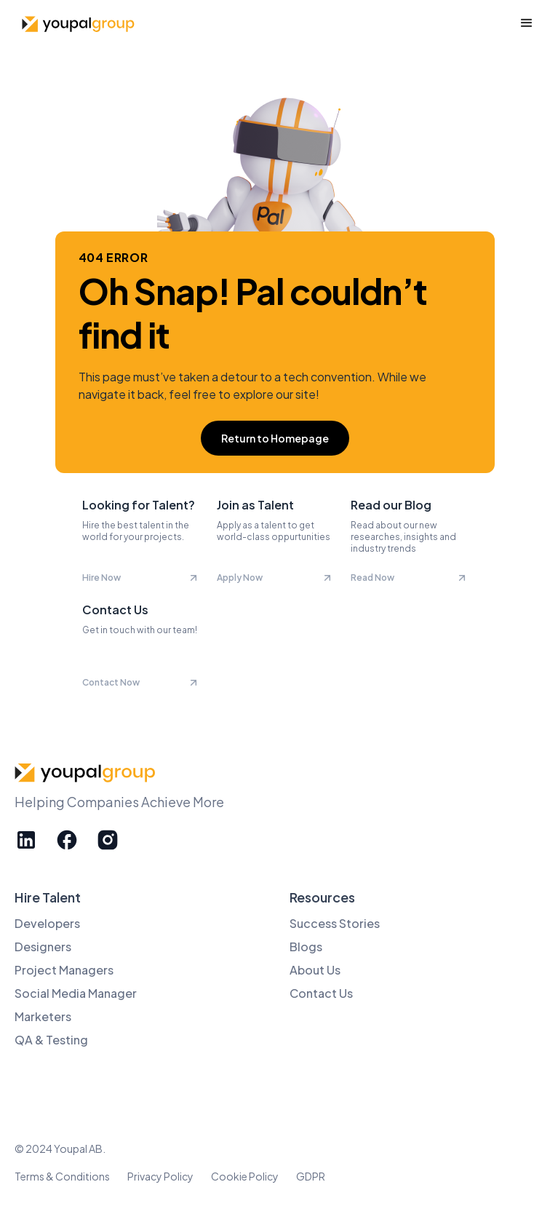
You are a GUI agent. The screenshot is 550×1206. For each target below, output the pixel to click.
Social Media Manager (76, 993)
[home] (76, 24)
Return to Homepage (275, 438)
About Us (315, 969)
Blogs (306, 946)
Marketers (43, 1016)
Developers (47, 923)
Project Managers (64, 969)
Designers (43, 946)
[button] (526, 23)
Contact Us (321, 993)
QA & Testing (51, 1039)
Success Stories (335, 923)
